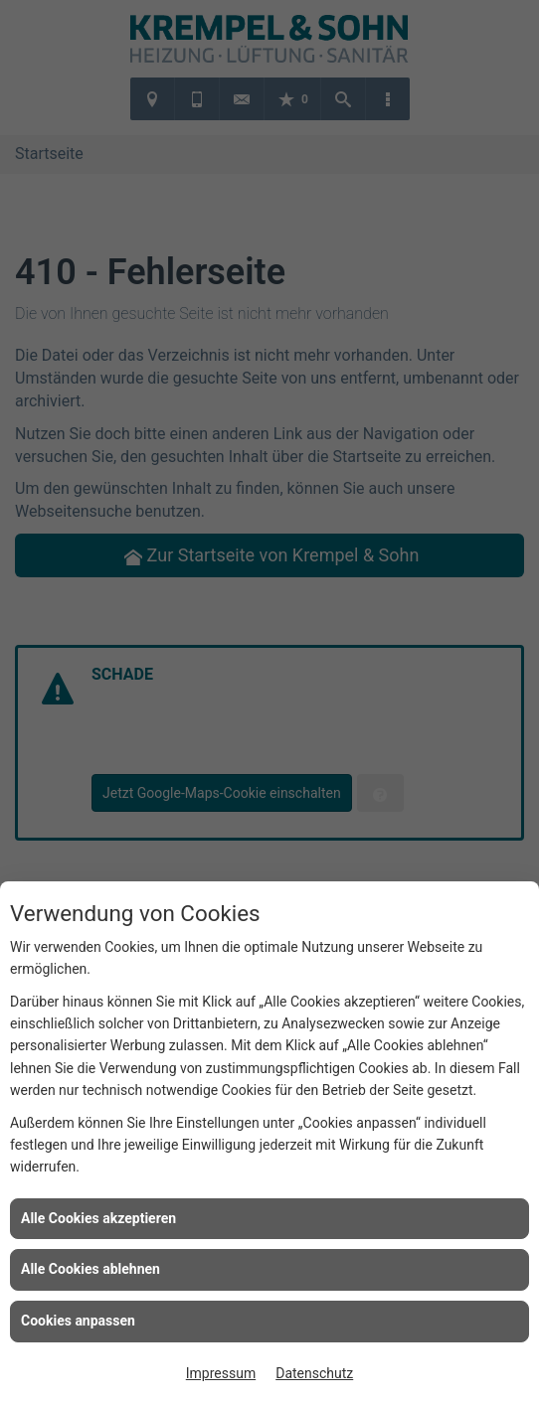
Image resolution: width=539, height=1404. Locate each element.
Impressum (221, 1373)
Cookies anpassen (78, 1320)
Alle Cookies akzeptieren (98, 1218)
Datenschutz (314, 1373)
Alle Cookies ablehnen (90, 1269)
